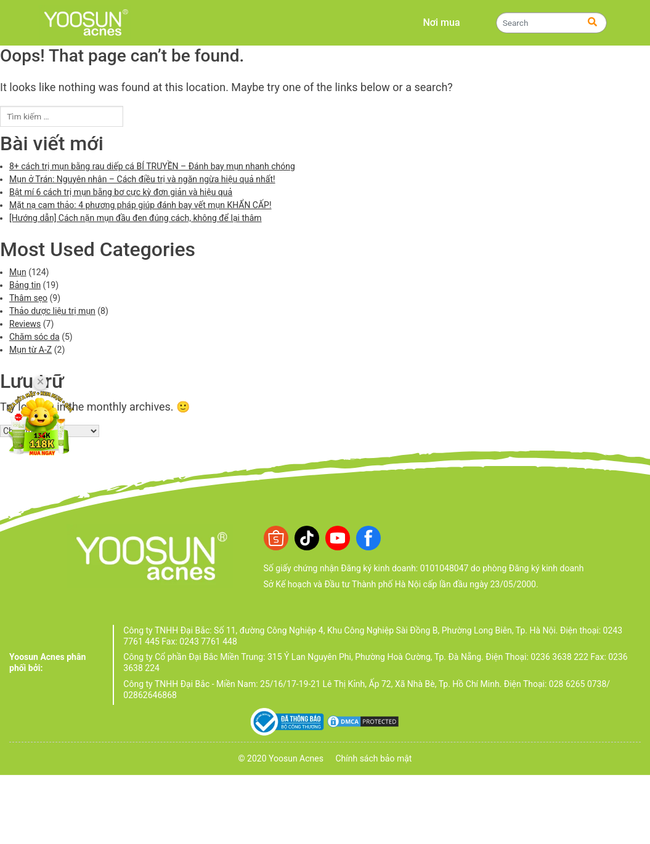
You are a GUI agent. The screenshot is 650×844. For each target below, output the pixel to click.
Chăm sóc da (34, 337)
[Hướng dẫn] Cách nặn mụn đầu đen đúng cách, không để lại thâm (135, 218)
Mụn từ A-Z (30, 350)
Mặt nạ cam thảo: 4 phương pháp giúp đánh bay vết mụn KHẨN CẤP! (140, 205)
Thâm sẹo (28, 298)
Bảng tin (25, 285)
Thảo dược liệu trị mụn (52, 311)
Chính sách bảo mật (373, 758)
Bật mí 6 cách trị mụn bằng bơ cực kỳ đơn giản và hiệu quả (120, 192)
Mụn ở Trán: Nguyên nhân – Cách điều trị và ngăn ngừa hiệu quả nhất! (142, 179)
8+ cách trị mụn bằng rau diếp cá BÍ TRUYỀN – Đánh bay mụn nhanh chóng (152, 166)
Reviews (25, 324)
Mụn (17, 272)
